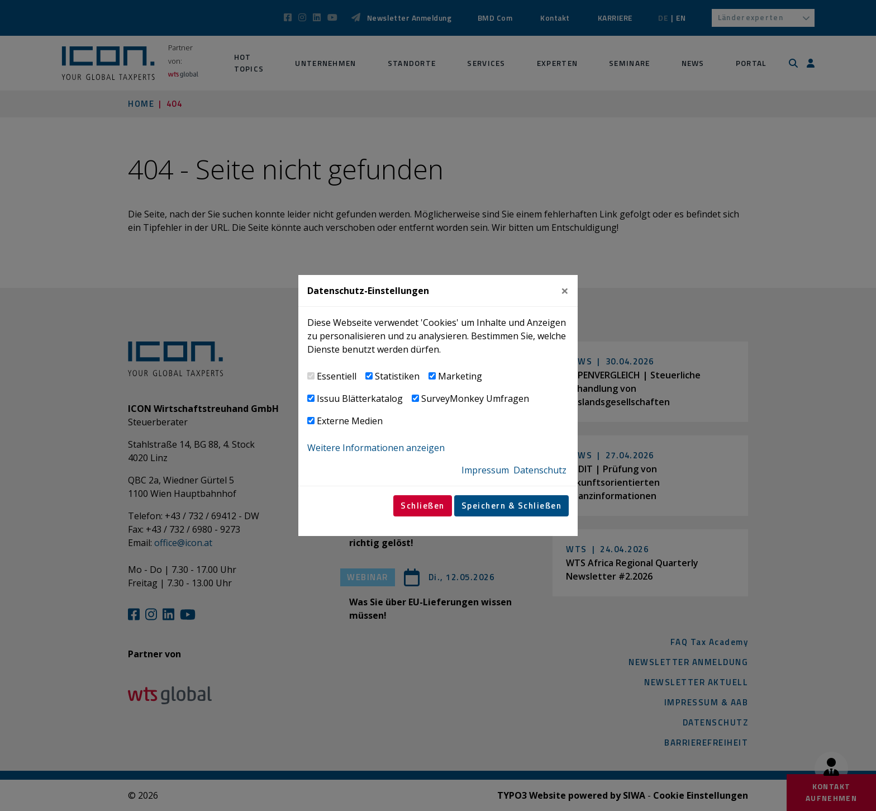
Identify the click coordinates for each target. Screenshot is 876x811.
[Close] (565, 290)
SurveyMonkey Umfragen (475, 398)
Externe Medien (350, 421)
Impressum (485, 470)
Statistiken (397, 376)
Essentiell (336, 376)
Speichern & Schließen (511, 505)
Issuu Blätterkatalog (360, 398)
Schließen (423, 505)
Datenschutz (539, 470)
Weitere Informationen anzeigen (376, 448)
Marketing (460, 376)
